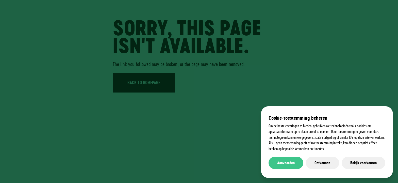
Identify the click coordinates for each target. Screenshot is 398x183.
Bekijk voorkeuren (363, 162)
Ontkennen (322, 162)
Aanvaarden (286, 162)
